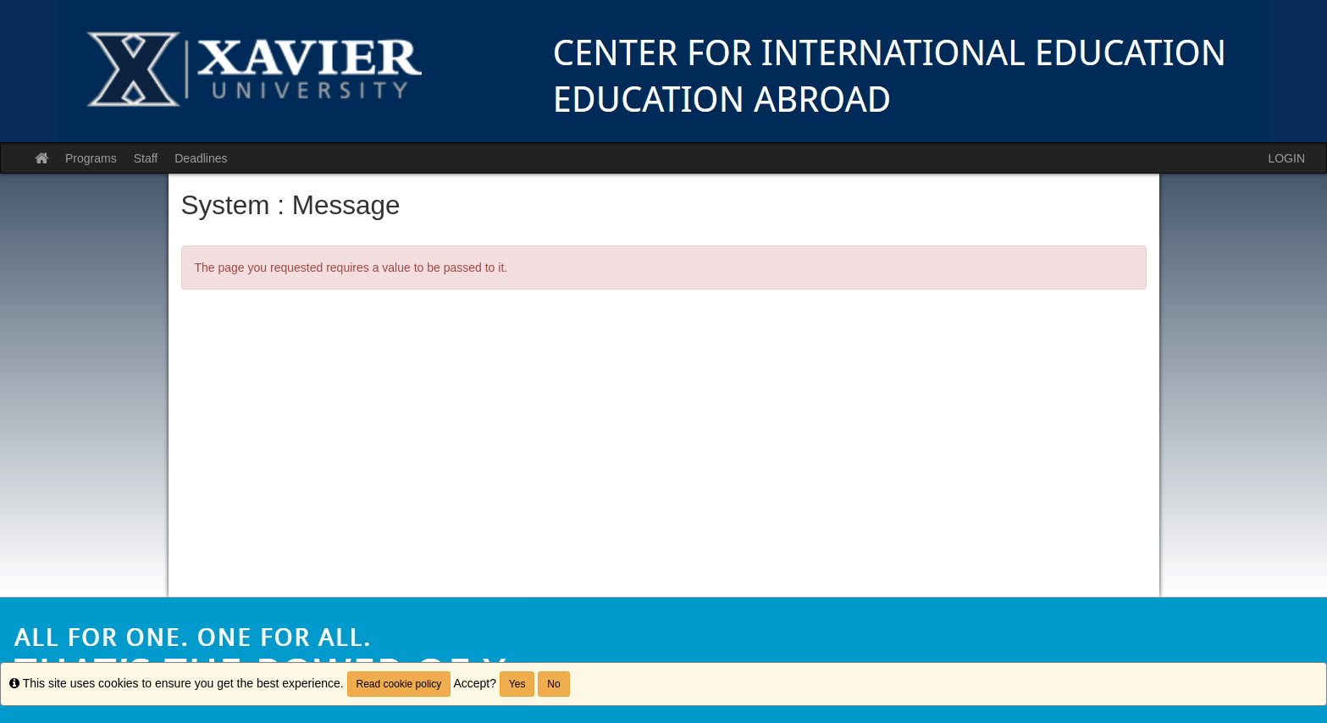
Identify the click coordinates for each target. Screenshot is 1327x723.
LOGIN (1286, 158)
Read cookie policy (399, 684)
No (553, 684)
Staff (146, 158)
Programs (91, 158)
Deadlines (200, 158)
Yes (517, 684)
